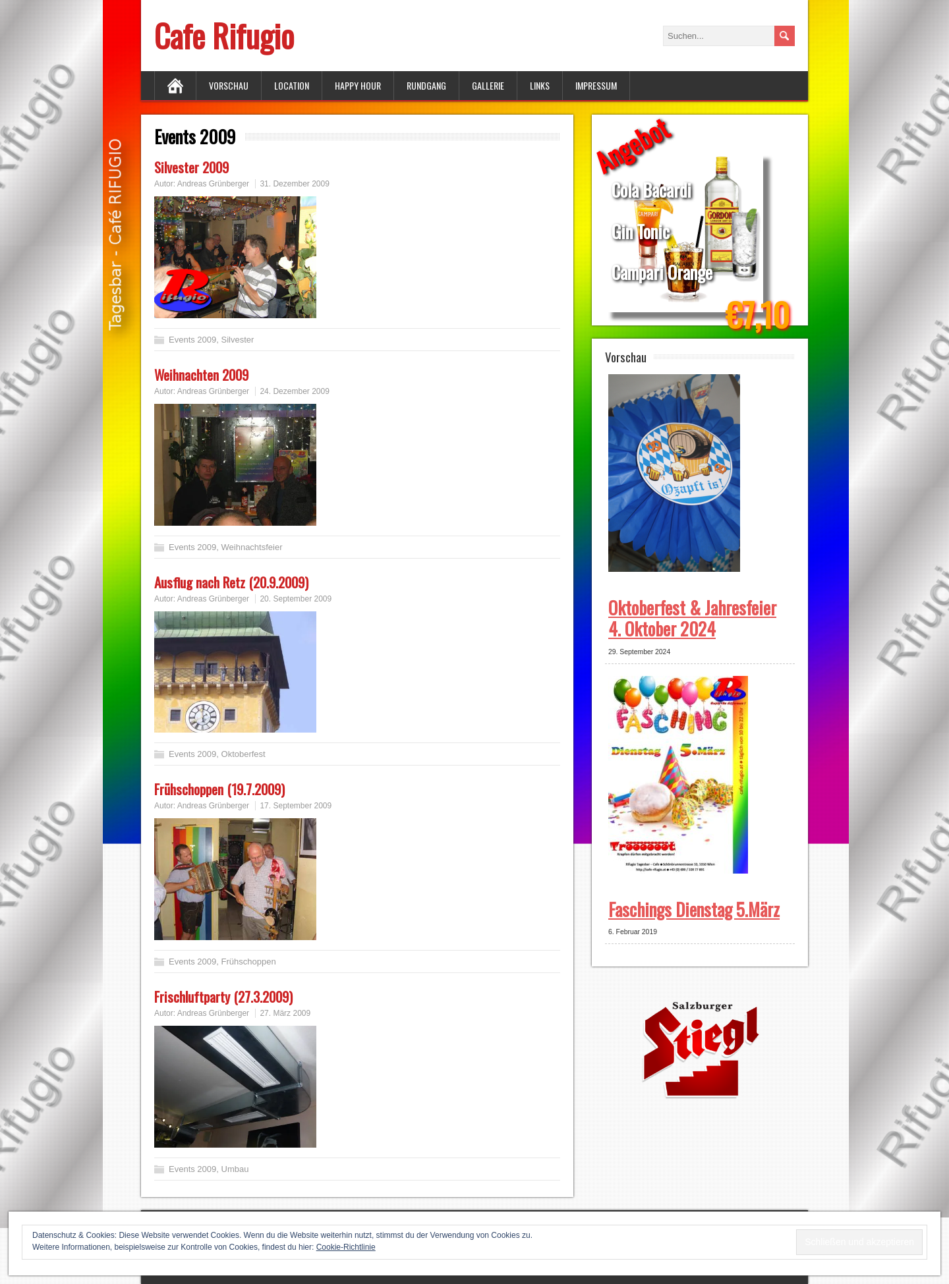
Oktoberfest (243, 754)
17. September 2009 (295, 805)
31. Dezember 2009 (294, 183)
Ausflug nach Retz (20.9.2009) (231, 582)
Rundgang (426, 85)
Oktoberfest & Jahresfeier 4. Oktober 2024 (692, 618)
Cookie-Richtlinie (346, 1247)
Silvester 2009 (191, 167)
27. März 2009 (285, 1013)
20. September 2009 (295, 598)
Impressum (596, 85)
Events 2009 (192, 340)
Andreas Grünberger (213, 183)
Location (291, 85)
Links (540, 85)
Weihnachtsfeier (252, 547)
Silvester (237, 340)
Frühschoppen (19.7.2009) (219, 789)
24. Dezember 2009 (294, 391)
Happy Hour (358, 85)
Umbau (235, 1169)
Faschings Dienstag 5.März (694, 909)
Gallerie (488, 85)
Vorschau (228, 85)
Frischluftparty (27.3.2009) (223, 996)
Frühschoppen (248, 961)
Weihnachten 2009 (201, 374)
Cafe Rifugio (224, 35)
